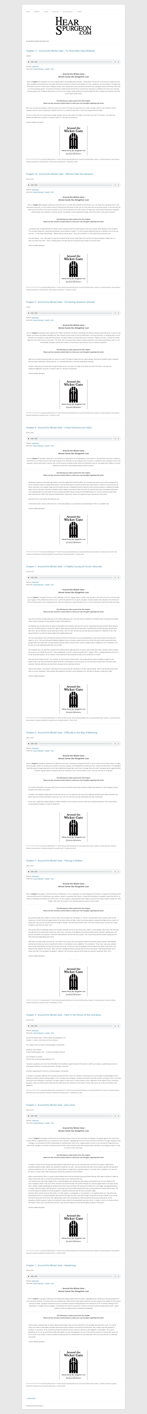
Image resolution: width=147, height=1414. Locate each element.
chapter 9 (96, 413)
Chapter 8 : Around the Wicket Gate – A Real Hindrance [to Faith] (59, 427)
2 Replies (28, 56)
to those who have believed (57, 161)
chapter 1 (96, 159)
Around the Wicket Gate (48, 159)
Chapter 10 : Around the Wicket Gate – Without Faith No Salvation (59, 173)
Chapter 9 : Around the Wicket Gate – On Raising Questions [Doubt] (60, 301)
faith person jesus (31, 1092)
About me (56, 12)
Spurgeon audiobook (32, 161)
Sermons (37, 12)
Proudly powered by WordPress (34, 1405)
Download (35, 66)
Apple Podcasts (38, 69)
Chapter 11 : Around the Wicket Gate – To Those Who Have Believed (60, 50)
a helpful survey (66, 718)
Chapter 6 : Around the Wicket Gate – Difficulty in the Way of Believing (61, 732)
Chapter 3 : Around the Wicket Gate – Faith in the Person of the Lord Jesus (63, 1014)
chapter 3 (105, 1090)
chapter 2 (96, 1250)
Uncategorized (45, 1000)
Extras (46, 12)
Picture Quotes (68, 12)
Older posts (31, 1398)
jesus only (29, 1253)
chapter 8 (96, 552)
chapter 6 (96, 846)
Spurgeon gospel (69, 554)
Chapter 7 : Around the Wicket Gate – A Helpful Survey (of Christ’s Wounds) (64, 566)
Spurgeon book (43, 161)
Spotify (47, 69)
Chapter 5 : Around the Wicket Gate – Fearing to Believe (54, 860)
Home (28, 12)
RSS (52, 69)
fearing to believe (110, 1000)
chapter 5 (91, 1000)
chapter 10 (97, 287)
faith (112, 552)
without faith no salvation (56, 289)
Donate (79, 12)
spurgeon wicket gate (49, 1386)
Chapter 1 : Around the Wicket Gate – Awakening (51, 1265)
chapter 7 (106, 718)
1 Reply (28, 307)
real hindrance (36, 554)
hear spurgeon (115, 159)
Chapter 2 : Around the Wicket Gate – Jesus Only (50, 1104)
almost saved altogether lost (70, 159)
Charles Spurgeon (105, 159)
